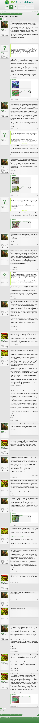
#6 (37, 231)
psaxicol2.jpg (21, 186)
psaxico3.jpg (21, 516)
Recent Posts (3, 11)
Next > (5, 709)
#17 (37, 525)
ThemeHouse (16, 720)
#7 (37, 247)
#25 (37, 707)
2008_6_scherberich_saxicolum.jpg (25, 221)
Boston (7, 57)
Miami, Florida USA (5, 35)
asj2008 (2, 52)
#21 (37, 606)
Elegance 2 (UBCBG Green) (5, 718)
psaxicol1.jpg (21, 177)
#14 (37, 454)
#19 (37, 572)
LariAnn (2, 29)
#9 (37, 298)
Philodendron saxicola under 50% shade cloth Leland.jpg (28, 697)
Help (38, 718)
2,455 (7, 343)
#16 (37, 495)
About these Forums (30, 8)
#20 (37, 589)
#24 (37, 671)
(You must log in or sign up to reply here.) (32, 709)
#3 (37, 128)
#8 (37, 269)
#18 (37, 547)
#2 (37, 99)
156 (7, 55)
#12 (37, 420)
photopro (3, 340)
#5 (37, 195)
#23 (37, 652)
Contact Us (34, 718)
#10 (37, 329)
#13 (37, 437)
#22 (37, 623)
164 (7, 169)
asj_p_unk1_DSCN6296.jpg (23, 81)
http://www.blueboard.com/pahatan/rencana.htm (20, 537)
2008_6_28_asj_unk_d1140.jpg (24, 90)
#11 (37, 347)
